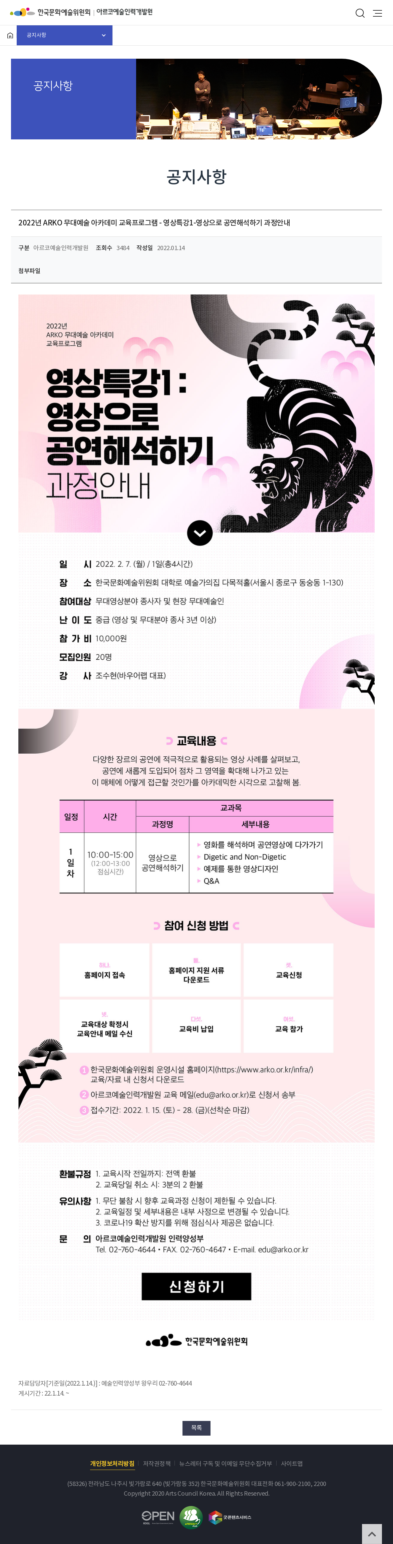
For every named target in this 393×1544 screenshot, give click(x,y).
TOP (372, 1534)
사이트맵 (292, 1464)
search (360, 13)
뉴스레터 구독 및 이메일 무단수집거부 (225, 1464)
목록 (196, 1428)
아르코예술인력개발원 (124, 12)
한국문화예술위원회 (53, 12)
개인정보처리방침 (112, 1464)
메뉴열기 (377, 13)
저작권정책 (157, 1464)
